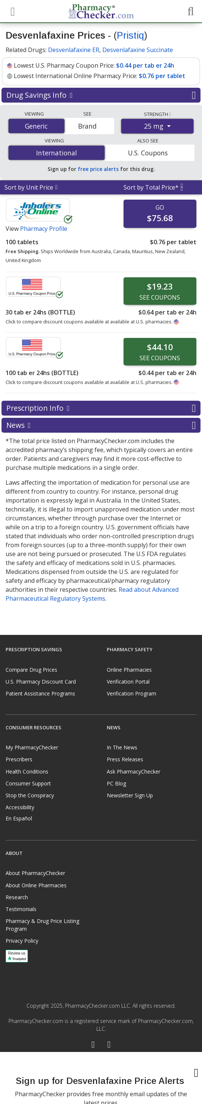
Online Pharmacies (129, 669)
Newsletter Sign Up (130, 795)
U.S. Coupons (148, 152)
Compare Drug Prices (31, 669)
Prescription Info (101, 408)
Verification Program (131, 693)
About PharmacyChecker (35, 873)
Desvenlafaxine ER (73, 50)
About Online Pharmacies (36, 885)
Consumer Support (28, 783)
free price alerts (98, 168)
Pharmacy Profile (43, 229)
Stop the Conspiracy (30, 795)
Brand (87, 126)
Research (17, 897)
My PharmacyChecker (32, 747)
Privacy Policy (22, 940)
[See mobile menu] (11, 10)
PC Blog (116, 783)
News (101, 425)
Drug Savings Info (101, 95)
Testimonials (21, 909)
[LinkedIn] (109, 1045)
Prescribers (19, 759)
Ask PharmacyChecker (133, 771)
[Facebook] (93, 1045)
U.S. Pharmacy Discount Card (41, 681)
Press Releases (125, 759)
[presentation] (101, 1078)
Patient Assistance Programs (40, 693)
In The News (122, 747)
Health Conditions (27, 771)
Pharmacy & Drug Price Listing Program (42, 924)
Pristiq (130, 35)
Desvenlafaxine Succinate (137, 50)
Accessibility (20, 807)
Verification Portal (128, 681)
